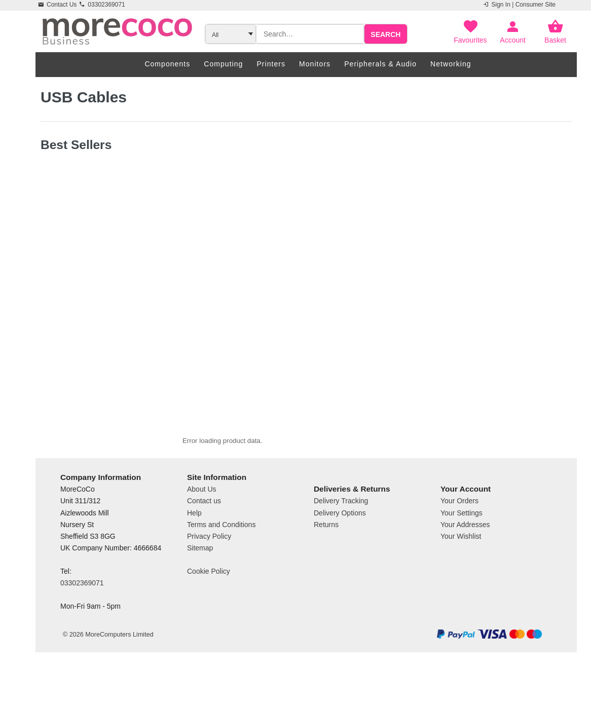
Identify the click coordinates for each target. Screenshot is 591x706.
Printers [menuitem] (270, 64)
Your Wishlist (460, 574)
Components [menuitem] (167, 64)
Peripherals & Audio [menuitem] (380, 64)
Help (194, 550)
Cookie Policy (208, 609)
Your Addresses (465, 562)
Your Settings (461, 550)
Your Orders (459, 539)
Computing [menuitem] (223, 64)
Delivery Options (340, 550)
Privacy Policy (209, 574)
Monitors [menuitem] (314, 64)
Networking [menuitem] (450, 64)
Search (385, 34)
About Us (201, 527)
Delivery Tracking (341, 539)
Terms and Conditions (221, 562)
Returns (326, 562)
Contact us (204, 539)
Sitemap (200, 585)
